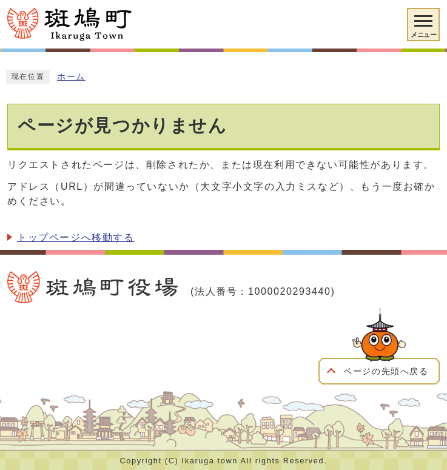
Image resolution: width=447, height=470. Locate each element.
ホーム (71, 76)
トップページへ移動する (76, 237)
